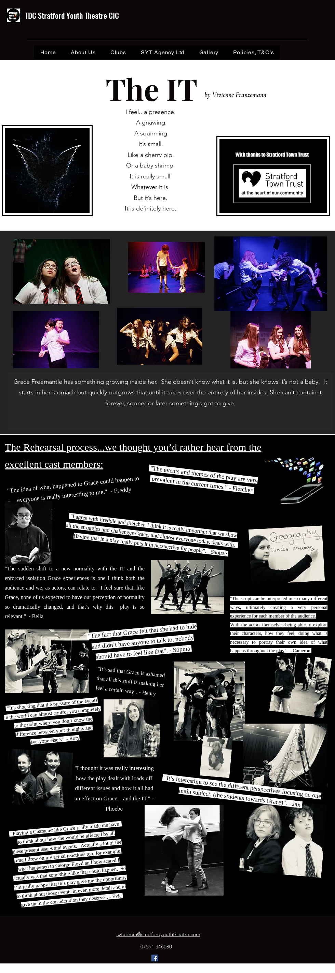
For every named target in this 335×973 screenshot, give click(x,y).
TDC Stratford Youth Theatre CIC (72, 15)
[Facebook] (154, 958)
